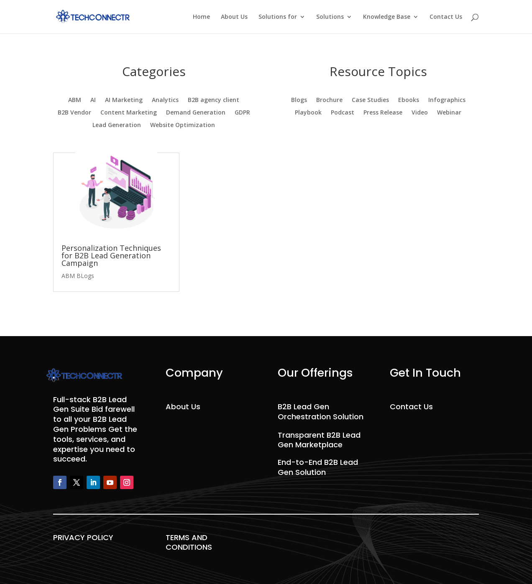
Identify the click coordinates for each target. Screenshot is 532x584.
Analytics (165, 100)
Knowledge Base (386, 17)
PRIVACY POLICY (83, 537)
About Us (234, 17)
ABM (74, 100)
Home (201, 17)
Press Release (382, 113)
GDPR (242, 113)
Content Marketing (128, 113)
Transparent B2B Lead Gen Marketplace (319, 440)
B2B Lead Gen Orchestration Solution (320, 411)
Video (420, 113)
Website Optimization (182, 125)
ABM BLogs (77, 276)
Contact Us (446, 17)
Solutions (330, 17)
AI (93, 100)
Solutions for (277, 17)
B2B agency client (213, 100)
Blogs (299, 100)
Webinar (449, 113)
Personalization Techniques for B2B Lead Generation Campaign (111, 255)
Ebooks (408, 100)
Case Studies (370, 100)
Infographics (447, 100)
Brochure (329, 100)
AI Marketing (124, 100)
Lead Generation (116, 125)
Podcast (342, 113)
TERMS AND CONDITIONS (189, 542)
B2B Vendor (74, 113)
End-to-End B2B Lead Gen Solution (318, 467)
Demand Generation (195, 113)
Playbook (308, 113)
